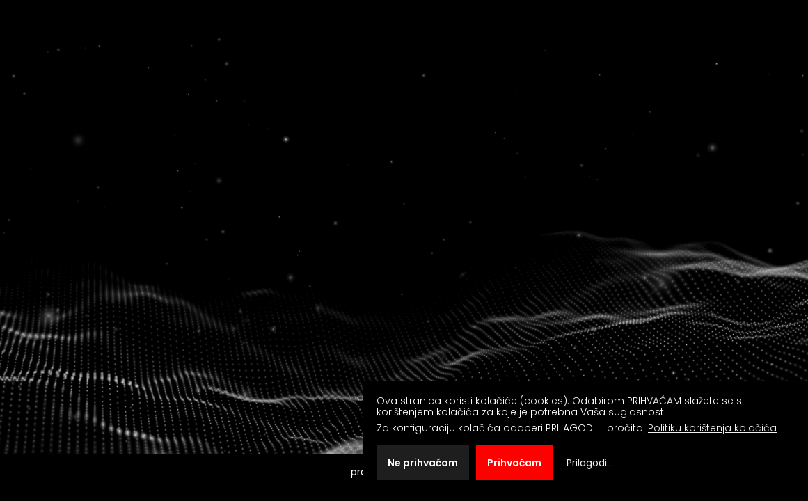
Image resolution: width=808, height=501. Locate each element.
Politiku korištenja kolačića (712, 428)
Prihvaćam (514, 463)
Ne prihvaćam (423, 463)
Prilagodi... (590, 462)
